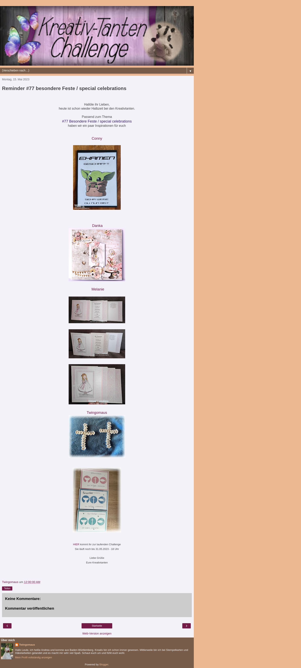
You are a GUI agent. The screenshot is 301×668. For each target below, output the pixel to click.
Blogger (103, 664)
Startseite (97, 625)
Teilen (7, 588)
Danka (97, 226)
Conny (97, 138)
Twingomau (97, 413)
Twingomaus (27, 644)
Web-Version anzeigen (97, 633)
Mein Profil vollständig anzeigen (33, 657)
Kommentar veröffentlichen (29, 608)
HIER (76, 544)
